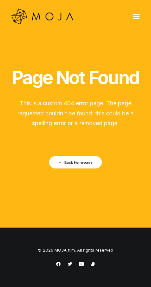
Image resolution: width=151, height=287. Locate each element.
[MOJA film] (42, 16)
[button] (136, 16)
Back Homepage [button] (75, 162)
